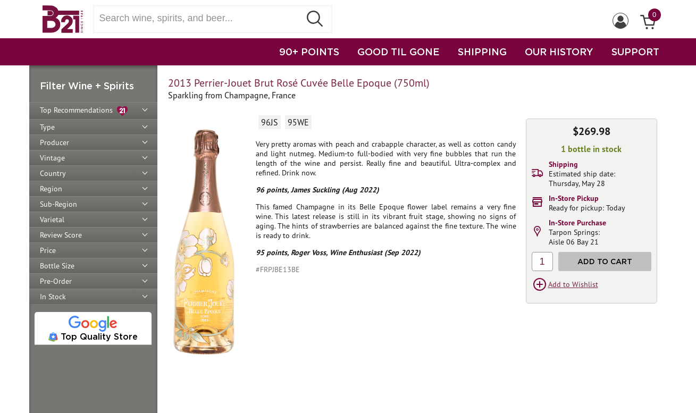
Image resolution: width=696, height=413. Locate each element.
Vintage (52, 158)
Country (53, 173)
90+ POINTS (309, 51)
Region (51, 188)
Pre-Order (56, 281)
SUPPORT (635, 51)
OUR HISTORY (559, 51)
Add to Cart (604, 261)
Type (47, 127)
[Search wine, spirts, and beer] (200, 18)
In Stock (53, 296)
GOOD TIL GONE (398, 51)
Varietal (52, 219)
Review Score (61, 235)
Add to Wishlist (573, 284)
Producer (54, 142)
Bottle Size (57, 266)
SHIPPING (482, 51)
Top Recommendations (84, 110)
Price (48, 250)
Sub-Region (58, 204)
